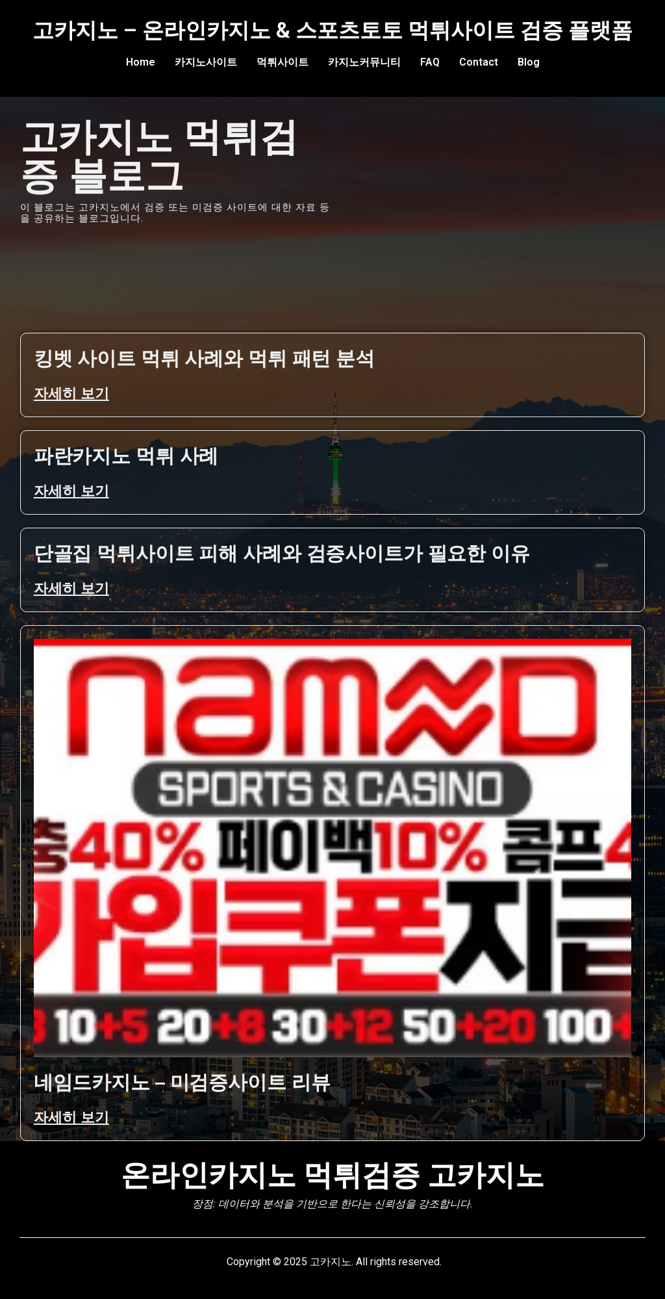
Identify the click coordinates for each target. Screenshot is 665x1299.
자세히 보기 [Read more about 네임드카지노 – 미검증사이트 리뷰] (71, 1117)
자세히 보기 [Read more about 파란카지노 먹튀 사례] (71, 491)
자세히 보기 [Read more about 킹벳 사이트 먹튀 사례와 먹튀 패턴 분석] (71, 393)
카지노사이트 (206, 62)
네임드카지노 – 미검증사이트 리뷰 (182, 1082)
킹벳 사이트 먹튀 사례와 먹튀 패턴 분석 (204, 358)
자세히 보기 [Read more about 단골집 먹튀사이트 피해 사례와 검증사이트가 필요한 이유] (71, 588)
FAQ (430, 62)
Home (140, 62)
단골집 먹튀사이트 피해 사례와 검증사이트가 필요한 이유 (282, 553)
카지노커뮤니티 (364, 62)
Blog (529, 62)
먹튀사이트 (282, 62)
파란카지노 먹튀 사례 (126, 456)
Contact (478, 62)
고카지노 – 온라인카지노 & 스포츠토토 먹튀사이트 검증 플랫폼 (332, 30)
